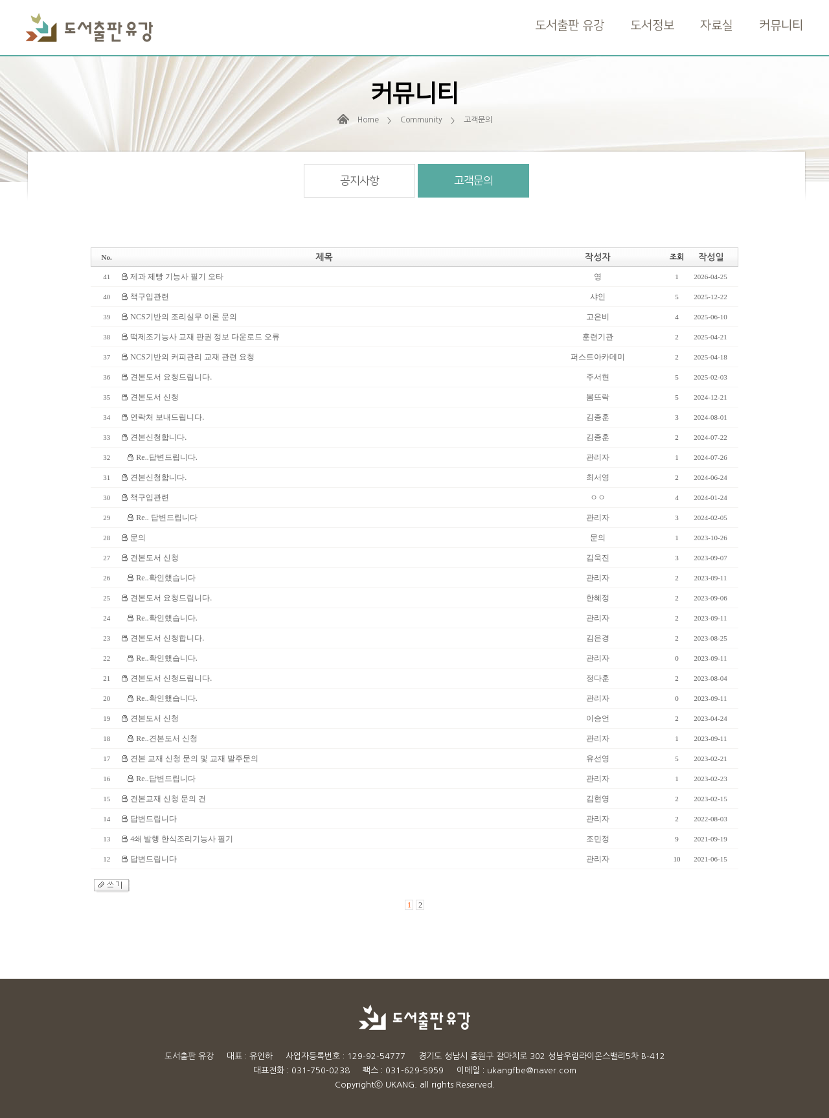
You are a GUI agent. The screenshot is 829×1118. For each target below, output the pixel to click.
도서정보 (652, 25)
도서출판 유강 (569, 25)
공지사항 (359, 181)
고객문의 (473, 181)
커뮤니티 (781, 25)
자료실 (716, 25)
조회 (677, 257)
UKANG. (401, 1084)
